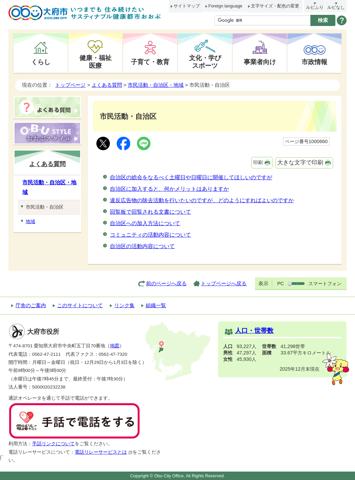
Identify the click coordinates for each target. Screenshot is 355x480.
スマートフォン (324, 283)
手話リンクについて (53, 443)
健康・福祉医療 (95, 61)
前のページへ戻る (166, 283)
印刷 (258, 162)
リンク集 (124, 305)
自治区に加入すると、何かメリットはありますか (169, 189)
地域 (30, 221)
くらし (40, 61)
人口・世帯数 (254, 330)
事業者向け (260, 61)
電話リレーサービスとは (104, 452)
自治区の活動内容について (142, 246)
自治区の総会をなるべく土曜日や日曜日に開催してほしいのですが (191, 177)
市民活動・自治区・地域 (156, 85)
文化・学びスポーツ (205, 61)
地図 (114, 345)
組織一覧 (156, 305)
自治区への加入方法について (145, 223)
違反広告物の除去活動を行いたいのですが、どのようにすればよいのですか (202, 200)
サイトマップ (186, 5)
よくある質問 (107, 85)
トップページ (70, 85)
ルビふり (315, 7)
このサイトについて (80, 305)
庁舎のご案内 (31, 305)
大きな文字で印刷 (300, 162)
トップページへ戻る (223, 283)
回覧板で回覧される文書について (150, 212)
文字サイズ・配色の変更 (275, 5)
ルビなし (336, 7)
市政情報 (314, 61)
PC (280, 283)
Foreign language (225, 5)
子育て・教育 (150, 61)
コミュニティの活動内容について (150, 235)
